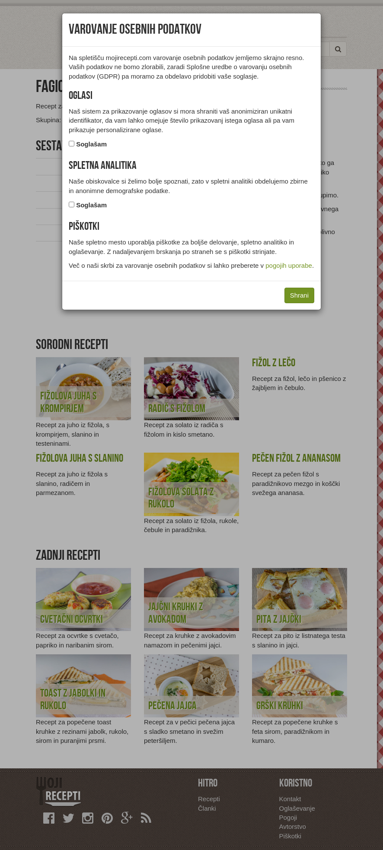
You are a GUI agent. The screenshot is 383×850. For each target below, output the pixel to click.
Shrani (299, 295)
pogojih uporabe (288, 265)
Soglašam (91, 144)
